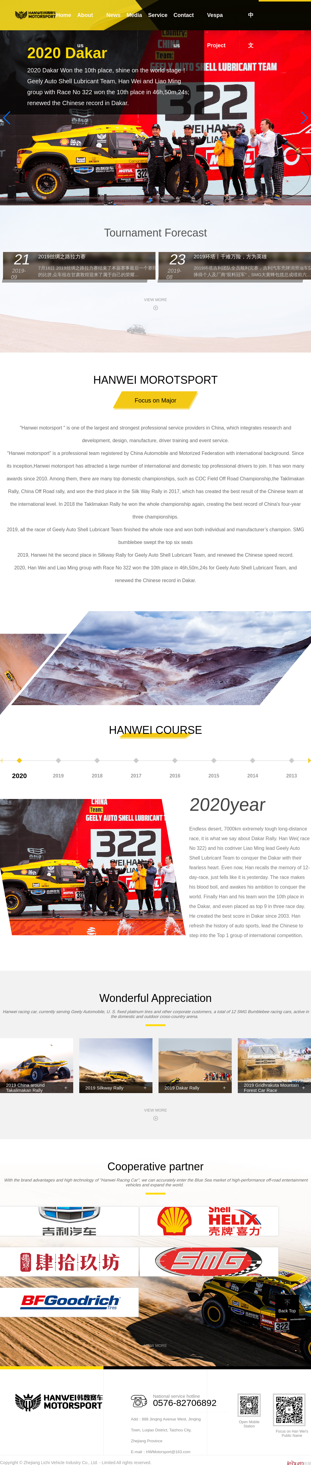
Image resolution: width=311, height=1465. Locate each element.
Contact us (184, 30)
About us (85, 30)
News (113, 15)
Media (134, 15)
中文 (251, 30)
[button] (150, 200)
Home (63, 15)
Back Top (287, 1307)
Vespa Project (216, 30)
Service (158, 15)
